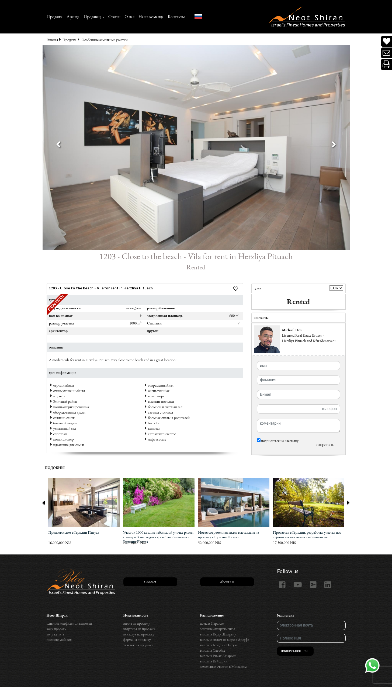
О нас (129, 16)
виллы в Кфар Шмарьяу (218, 634)
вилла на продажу (136, 623)
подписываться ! (295, 651)
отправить (325, 445)
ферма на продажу (137, 639)
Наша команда (151, 16)
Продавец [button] (92, 16)
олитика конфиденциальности (69, 623)
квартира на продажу (139, 628)
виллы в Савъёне (212, 650)
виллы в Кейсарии (214, 661)
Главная (52, 39)
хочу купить (55, 634)
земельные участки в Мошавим (223, 666)
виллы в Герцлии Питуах (219, 644)
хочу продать (56, 628)
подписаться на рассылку (278, 440)
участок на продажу (138, 644)
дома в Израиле (212, 623)
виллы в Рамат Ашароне (218, 655)
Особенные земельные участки (104, 39)
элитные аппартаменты (217, 628)
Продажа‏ (55, 16)
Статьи (114, 16)
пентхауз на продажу (138, 634)
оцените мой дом (59, 639)
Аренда (73, 16)
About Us (227, 581)
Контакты (176, 16)
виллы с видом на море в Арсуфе (224, 639)
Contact (150, 581)
